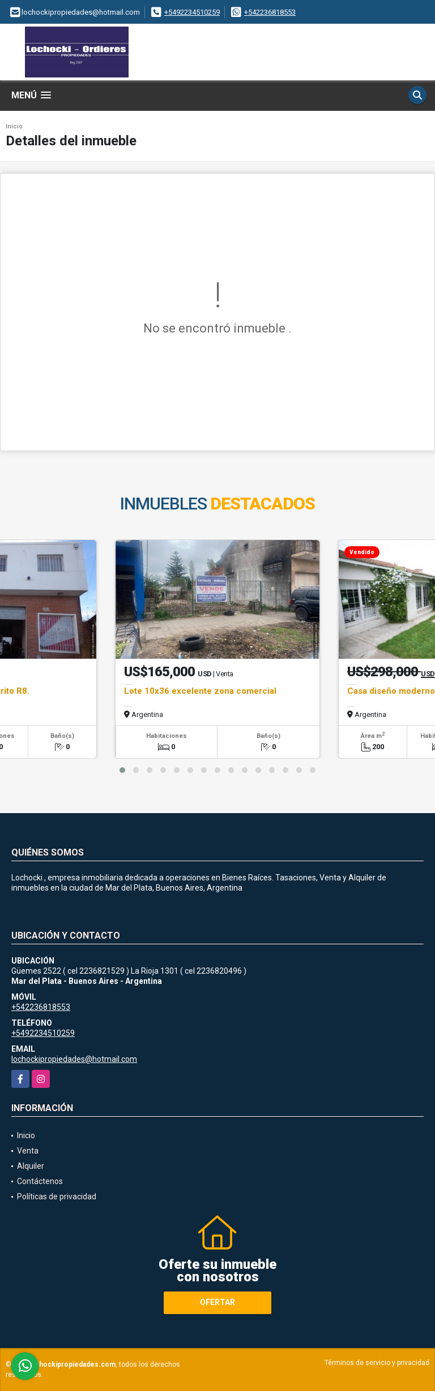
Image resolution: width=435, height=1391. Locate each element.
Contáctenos (40, 1181)
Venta (28, 1150)
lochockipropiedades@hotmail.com (74, 1059)
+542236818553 (270, 12)
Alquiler (30, 1165)
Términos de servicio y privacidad (377, 1363)
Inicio (14, 126)
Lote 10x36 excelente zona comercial (200, 691)
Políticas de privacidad (56, 1196)
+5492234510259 (192, 12)
